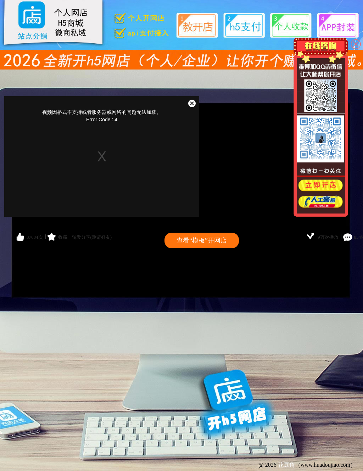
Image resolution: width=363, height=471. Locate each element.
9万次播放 (328, 237)
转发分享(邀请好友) (92, 237)
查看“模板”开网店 (202, 240)
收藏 (62, 237)
